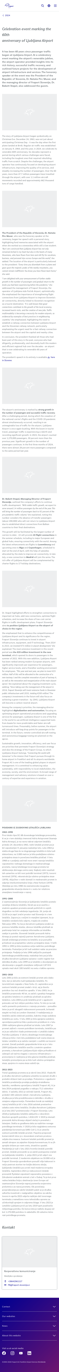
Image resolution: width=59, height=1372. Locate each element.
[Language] (49, 5)
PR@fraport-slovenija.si (17, 1285)
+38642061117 (13, 1281)
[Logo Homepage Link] (9, 5)
